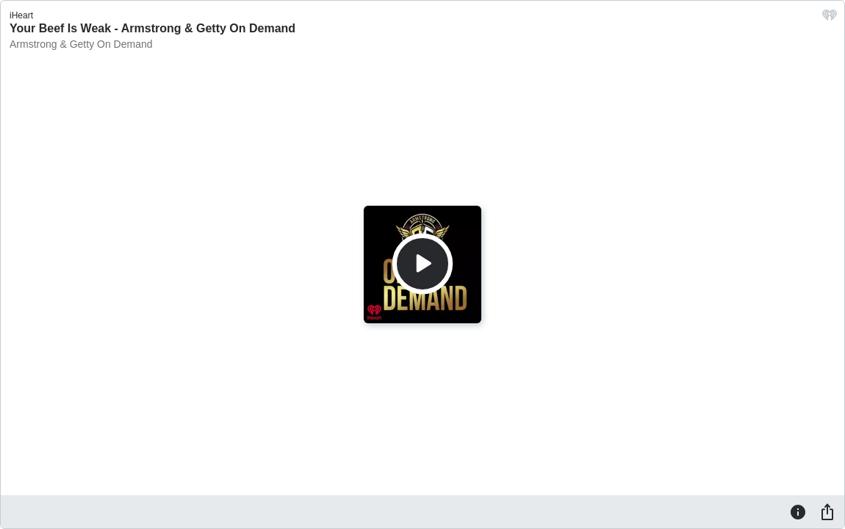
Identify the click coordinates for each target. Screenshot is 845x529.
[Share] (827, 511)
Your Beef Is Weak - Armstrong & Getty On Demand (152, 28)
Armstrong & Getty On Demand (81, 44)
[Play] (422, 264)
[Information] (798, 511)
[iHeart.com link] (829, 19)
